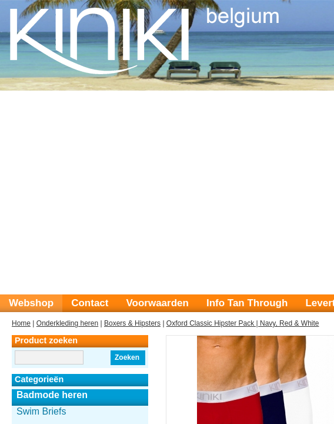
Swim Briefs (41, 411)
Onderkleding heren (67, 323)
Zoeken (127, 357)
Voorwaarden (157, 303)
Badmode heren (52, 395)
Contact (89, 303)
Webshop (31, 303)
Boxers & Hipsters (132, 323)
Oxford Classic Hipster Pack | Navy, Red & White (242, 323)
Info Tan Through (247, 303)
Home (21, 323)
